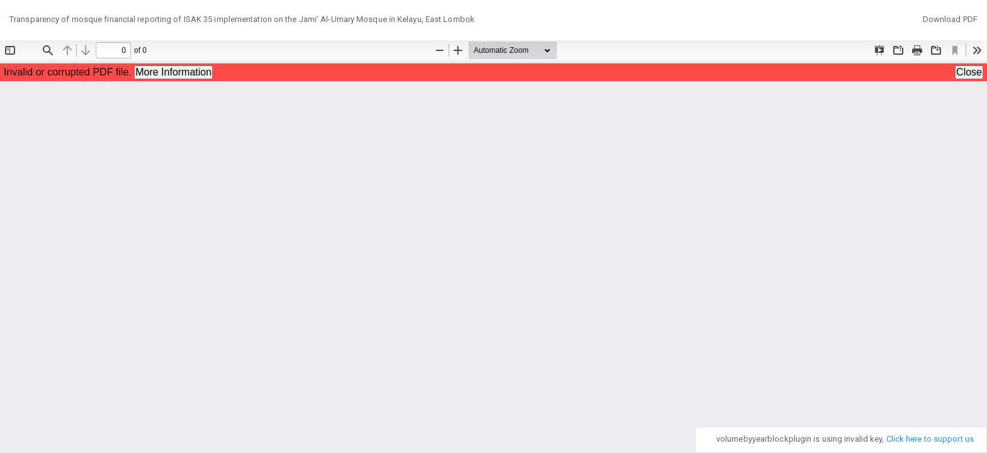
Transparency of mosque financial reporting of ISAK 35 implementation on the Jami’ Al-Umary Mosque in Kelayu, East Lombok (242, 19)
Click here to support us (930, 439)
